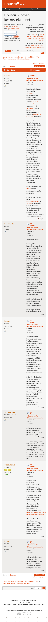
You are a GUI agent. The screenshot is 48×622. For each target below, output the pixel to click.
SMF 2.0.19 (15, 600)
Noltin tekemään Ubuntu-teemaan (33, 604)
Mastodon (28, 47)
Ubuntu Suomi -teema (9, 604)
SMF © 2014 (22, 600)
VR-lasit (29, 204)
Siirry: (32, 588)
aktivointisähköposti (13, 28)
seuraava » (42, 63)
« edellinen (34, 63)
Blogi (29, 38)
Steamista (29, 108)
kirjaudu (6, 26)
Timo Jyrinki (9, 465)
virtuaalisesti (30, 93)
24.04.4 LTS (34, 35)
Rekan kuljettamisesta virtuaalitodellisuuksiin (34, 78)
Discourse (34, 45)
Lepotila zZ (9, 224)
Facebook (40, 45)
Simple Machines (31, 600)
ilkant (6, 76)
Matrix (34, 47)
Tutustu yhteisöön (38, 36)
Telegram (39, 47)
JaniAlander (9, 412)
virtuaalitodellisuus (32, 201)
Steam (28, 189)
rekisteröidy (14, 26)
